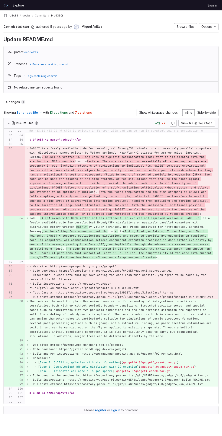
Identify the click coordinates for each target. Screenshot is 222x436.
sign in (115, 410)
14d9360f (57, 15)
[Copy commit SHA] (32, 27)
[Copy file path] (36, 123)
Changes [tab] (15, 102)
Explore (18, 5)
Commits (40, 15)
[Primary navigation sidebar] (5, 15)
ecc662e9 (31, 52)
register (100, 410)
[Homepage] (5, 5)
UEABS (14, 15)
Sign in (212, 5)
